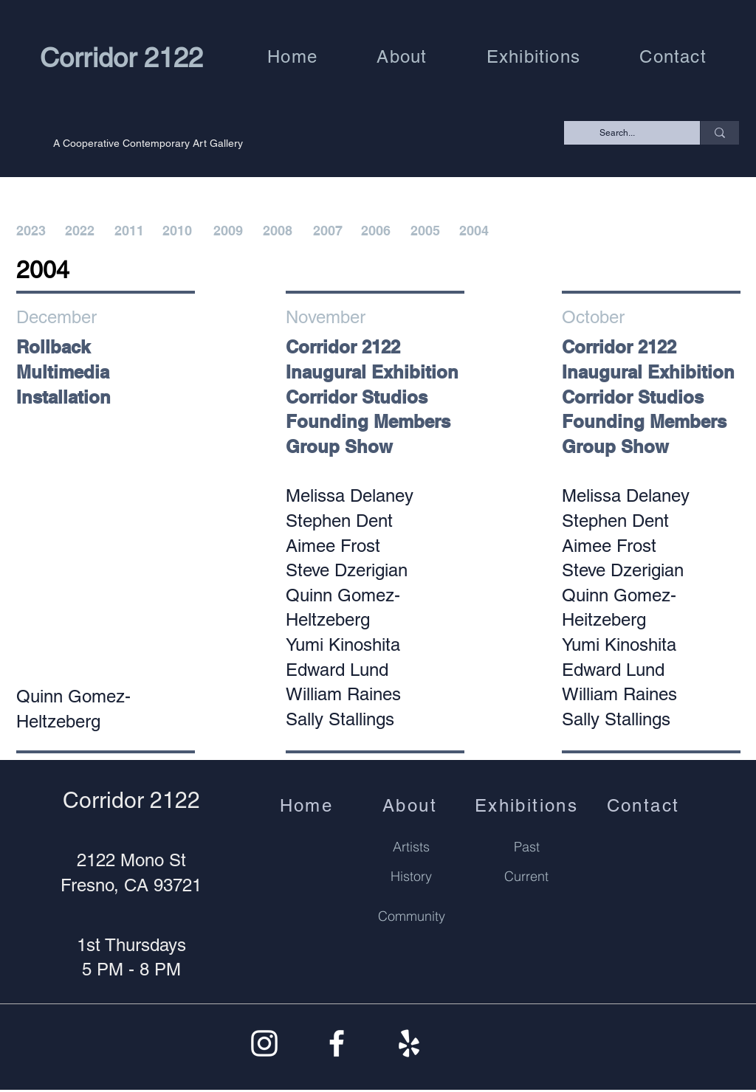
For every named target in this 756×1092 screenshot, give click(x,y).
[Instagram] (264, 1043)
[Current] (526, 876)
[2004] (475, 231)
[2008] (279, 231)
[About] (411, 805)
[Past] (526, 846)
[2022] (81, 231)
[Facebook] (336, 1043)
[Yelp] (409, 1043)
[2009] (229, 231)
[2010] (178, 231)
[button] (401, 56)
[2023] (32, 231)
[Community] (411, 916)
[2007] (329, 231)
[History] (411, 876)
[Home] (307, 805)
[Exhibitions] (528, 805)
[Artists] (411, 846)
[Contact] (644, 805)
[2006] (377, 231)
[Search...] (634, 133)
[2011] (130, 231)
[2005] (426, 231)
